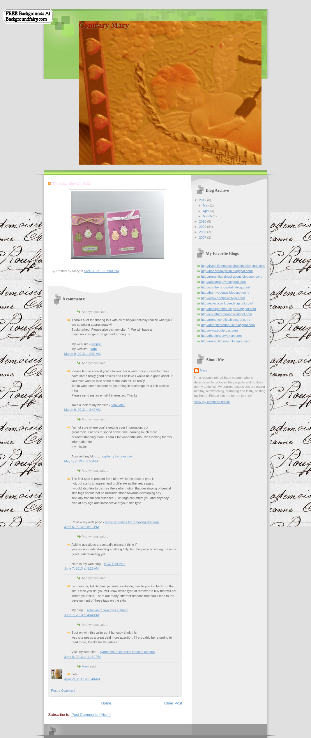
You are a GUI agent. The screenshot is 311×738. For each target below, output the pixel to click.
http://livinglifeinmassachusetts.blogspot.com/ (233, 265)
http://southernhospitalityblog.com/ (225, 287)
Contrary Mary (104, 25)
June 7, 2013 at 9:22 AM (81, 568)
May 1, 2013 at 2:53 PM (81, 461)
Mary (85, 666)
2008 (203, 232)
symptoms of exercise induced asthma (127, 652)
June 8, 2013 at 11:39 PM (82, 656)
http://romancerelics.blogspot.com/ (225, 319)
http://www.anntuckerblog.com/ (223, 298)
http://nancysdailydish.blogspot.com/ (227, 271)
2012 (203, 200)
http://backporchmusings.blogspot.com (228, 309)
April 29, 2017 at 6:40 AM (82, 679)
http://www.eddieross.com (219, 330)
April (206, 211)
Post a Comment (63, 690)
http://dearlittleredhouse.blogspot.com (228, 325)
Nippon (96, 344)
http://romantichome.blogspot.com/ (225, 341)
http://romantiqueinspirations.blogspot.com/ (232, 276)
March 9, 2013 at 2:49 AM (82, 409)
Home (106, 703)
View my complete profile (212, 402)
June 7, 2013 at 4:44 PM (81, 615)
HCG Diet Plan (114, 564)
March (208, 216)
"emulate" (118, 405)
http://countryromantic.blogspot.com (226, 314)
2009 (203, 226)
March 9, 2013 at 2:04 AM (82, 353)
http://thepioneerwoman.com (221, 335)
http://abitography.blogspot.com (223, 281)
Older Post (173, 703)
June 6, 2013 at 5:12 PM (81, 527)
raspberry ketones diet (116, 456)
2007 (203, 237)
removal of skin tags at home (107, 610)
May (206, 205)
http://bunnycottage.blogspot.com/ (225, 292)
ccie (94, 348)
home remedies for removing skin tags (132, 522)
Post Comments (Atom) (91, 714)
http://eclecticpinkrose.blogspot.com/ (227, 303)
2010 (203, 221)
